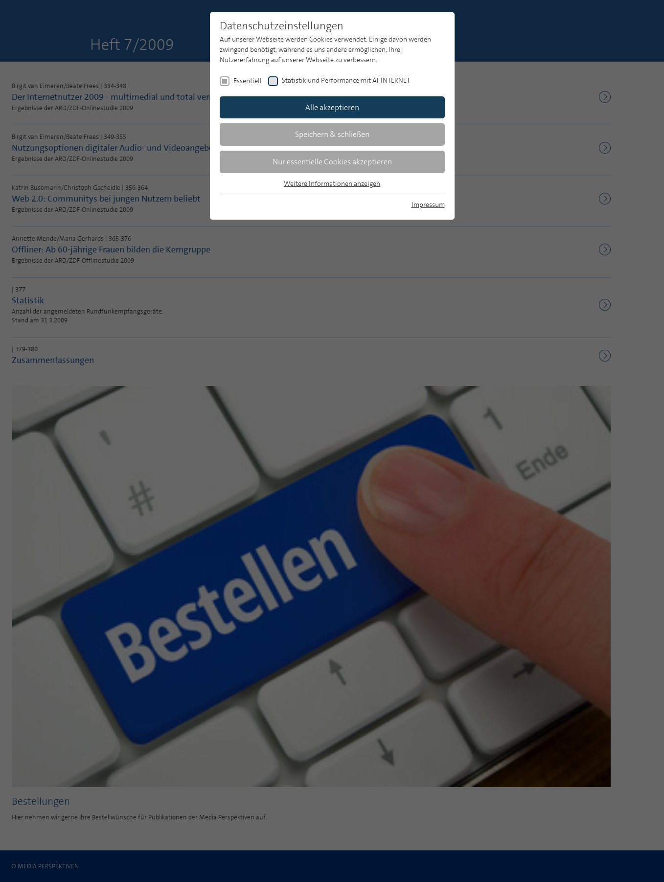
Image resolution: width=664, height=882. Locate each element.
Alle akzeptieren (332, 107)
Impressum (428, 204)
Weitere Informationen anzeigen (332, 183)
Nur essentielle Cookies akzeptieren (332, 162)
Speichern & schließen (332, 134)
